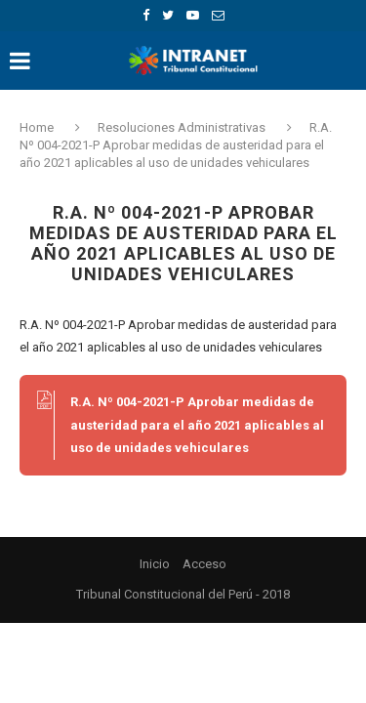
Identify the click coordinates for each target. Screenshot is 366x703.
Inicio (155, 564)
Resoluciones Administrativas (181, 127)
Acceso (204, 564)
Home (38, 127)
